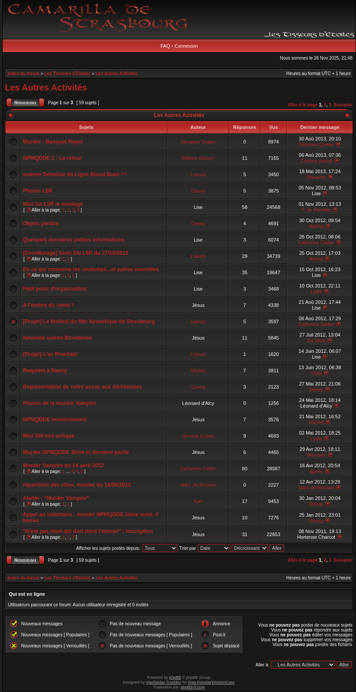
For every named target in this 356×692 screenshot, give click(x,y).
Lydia (316, 291)
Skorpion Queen (198, 141)
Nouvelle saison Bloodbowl (57, 338)
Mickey (198, 370)
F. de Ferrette (316, 209)
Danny (198, 190)
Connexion (186, 46)
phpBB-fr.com (193, 687)
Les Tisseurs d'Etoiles (67, 73)
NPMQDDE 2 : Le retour (52, 158)
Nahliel (316, 226)
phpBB (175, 677)
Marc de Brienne (198, 485)
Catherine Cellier (316, 242)
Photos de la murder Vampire (59, 403)
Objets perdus (41, 223)
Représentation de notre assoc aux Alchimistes (82, 387)
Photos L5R (37, 191)
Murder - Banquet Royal (52, 142)
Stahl (316, 373)
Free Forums (199, 682)
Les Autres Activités (117, 73)
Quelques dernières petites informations (73, 240)
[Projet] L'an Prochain (50, 354)
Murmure (316, 455)
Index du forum (23, 73)
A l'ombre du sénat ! (48, 305)
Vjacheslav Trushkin (163, 682)
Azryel (316, 258)
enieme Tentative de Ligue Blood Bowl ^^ (75, 174)
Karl (198, 501)
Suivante (343, 104)
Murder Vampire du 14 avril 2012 (63, 465)
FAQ (165, 46)
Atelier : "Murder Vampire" (56, 498)
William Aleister (198, 158)
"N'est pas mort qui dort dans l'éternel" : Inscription (88, 531)
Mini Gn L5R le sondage (53, 204)
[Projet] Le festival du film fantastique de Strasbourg (89, 321)
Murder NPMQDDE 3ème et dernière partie (76, 452)
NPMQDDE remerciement (54, 419)
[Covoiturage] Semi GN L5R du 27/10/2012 (75, 253)
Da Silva (316, 340)
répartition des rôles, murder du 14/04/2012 (77, 485)
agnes (316, 471)
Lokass (198, 174)
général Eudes (198, 436)
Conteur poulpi (316, 160)
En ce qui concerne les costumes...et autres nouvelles (91, 269)
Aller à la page (303, 104)
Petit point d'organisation (54, 289)
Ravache (316, 177)
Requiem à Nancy (45, 370)
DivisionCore (223, 682)
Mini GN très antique (49, 436)
